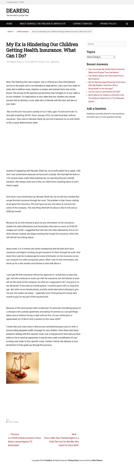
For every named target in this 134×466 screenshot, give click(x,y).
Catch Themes (96, 460)
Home (9, 23)
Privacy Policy (108, 23)
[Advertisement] (53, 73)
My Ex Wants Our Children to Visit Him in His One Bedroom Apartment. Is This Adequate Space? (106, 98)
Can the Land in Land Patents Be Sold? (104, 92)
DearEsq (17, 10)
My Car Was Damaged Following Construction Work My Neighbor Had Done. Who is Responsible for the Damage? (107, 85)
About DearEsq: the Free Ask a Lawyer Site (43, 23)
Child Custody (23, 31)
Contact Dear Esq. (83, 23)
